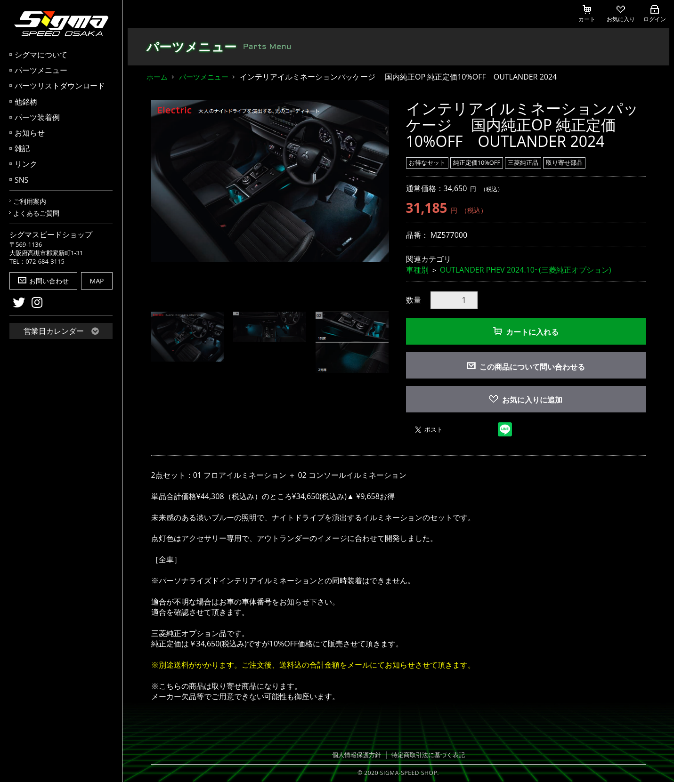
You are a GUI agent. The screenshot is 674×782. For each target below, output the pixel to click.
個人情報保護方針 (356, 754)
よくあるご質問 (36, 213)
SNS (22, 180)
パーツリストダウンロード (60, 86)
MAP (97, 280)
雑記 (22, 148)
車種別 (417, 270)
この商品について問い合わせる (532, 367)
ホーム (157, 76)
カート (587, 14)
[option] (270, 181)
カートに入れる (526, 332)
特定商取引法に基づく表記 (428, 754)
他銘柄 (26, 102)
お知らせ (30, 133)
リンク (26, 164)
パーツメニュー (41, 70)
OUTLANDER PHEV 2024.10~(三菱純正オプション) (525, 270)
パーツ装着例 (37, 117)
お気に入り (621, 14)
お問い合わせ (43, 281)
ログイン (655, 14)
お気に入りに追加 (525, 400)
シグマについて (41, 54)
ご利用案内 (29, 201)
